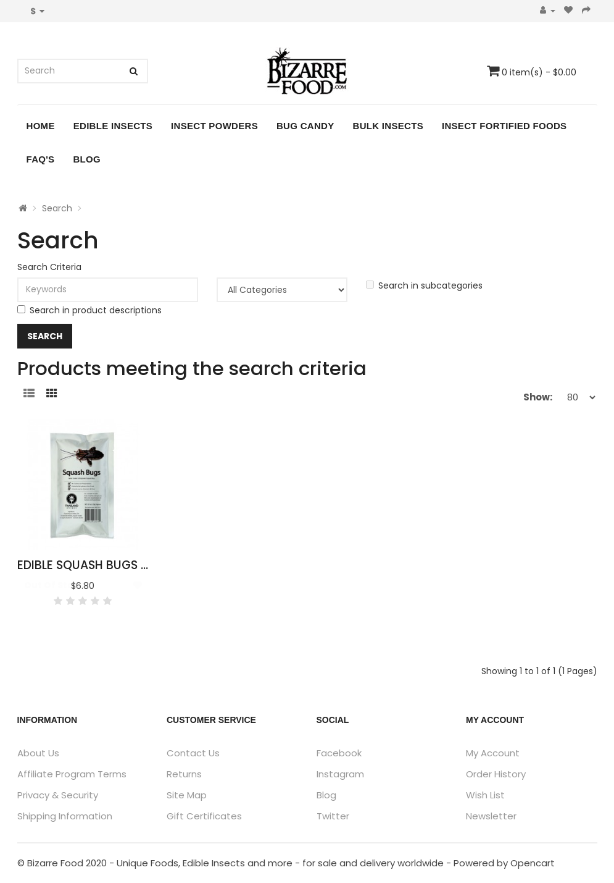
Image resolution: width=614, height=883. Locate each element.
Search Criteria (49, 267)
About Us (38, 752)
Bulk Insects (388, 125)
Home (41, 125)
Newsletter (491, 815)
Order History (496, 773)
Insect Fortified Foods (504, 125)
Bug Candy (305, 125)
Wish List (485, 794)
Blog (87, 159)
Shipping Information (64, 815)
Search (57, 208)
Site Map (187, 794)
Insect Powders (214, 125)
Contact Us (193, 752)
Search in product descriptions (89, 310)
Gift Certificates (204, 815)
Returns (184, 773)
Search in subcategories (424, 285)
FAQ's (41, 159)
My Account (493, 752)
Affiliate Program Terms (72, 773)
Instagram (340, 773)
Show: (537, 397)
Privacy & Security (57, 794)
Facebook (339, 752)
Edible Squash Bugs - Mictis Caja (121, 565)
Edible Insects (112, 125)
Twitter (333, 815)
